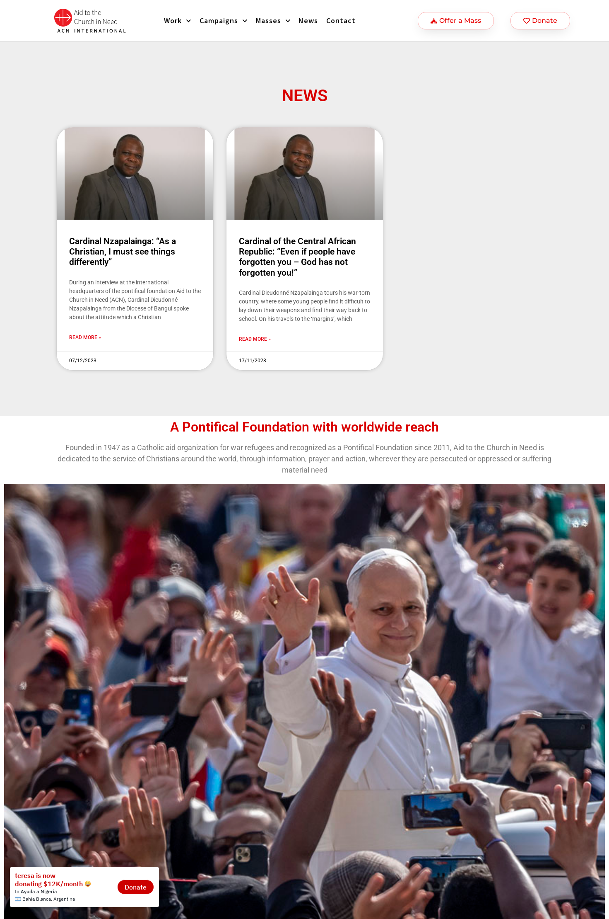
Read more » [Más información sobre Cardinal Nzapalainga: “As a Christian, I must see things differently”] (85, 337)
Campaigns (224, 21)
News (308, 20)
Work (177, 21)
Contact (341, 20)
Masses (273, 21)
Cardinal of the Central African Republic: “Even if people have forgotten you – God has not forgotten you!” (297, 257)
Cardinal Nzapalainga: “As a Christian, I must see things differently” (122, 251)
